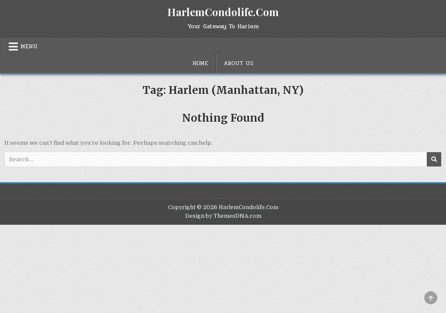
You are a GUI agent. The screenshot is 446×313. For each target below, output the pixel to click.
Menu (28, 46)
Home (200, 63)
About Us (238, 63)
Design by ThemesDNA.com (223, 216)
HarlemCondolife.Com (223, 12)
